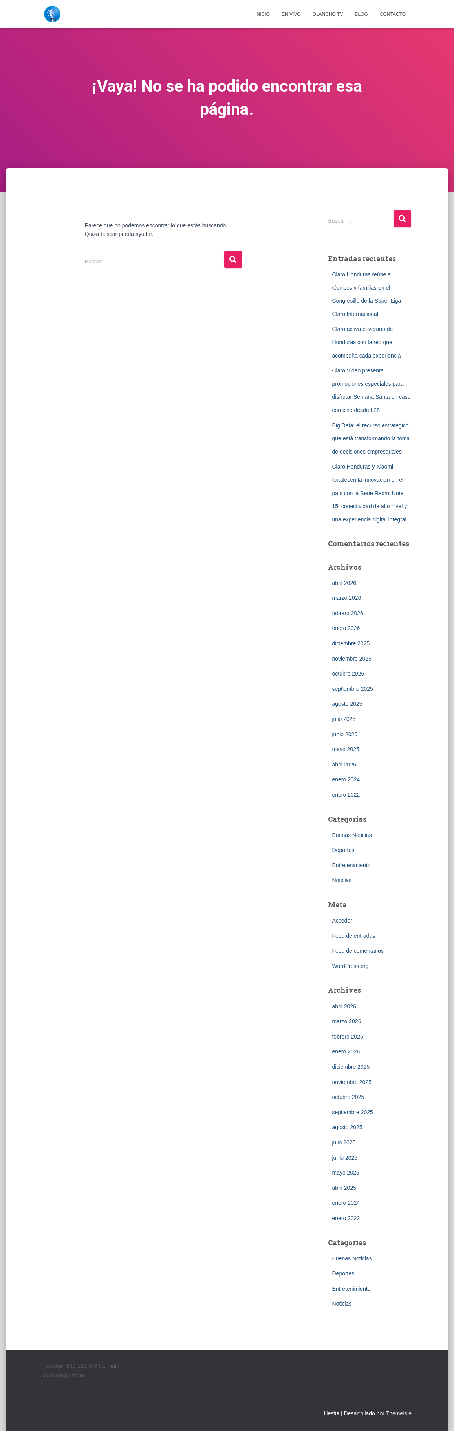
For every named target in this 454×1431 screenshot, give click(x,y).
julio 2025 (343, 719)
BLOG (361, 14)
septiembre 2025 (352, 689)
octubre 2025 (348, 673)
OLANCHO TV (328, 14)
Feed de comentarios (358, 951)
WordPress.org (350, 966)
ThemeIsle (399, 1413)
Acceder (342, 920)
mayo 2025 (345, 749)
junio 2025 (344, 734)
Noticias (341, 880)
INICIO (262, 14)
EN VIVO (291, 14)
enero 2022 (346, 795)
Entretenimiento (351, 865)
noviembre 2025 (351, 659)
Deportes (343, 850)
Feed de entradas (353, 936)
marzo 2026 (346, 598)
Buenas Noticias (352, 835)
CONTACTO (393, 14)
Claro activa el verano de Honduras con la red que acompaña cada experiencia (366, 342)
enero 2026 (346, 628)
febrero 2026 (347, 613)
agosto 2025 (347, 704)
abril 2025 (344, 764)
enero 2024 (346, 779)
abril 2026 (344, 583)
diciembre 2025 (351, 643)
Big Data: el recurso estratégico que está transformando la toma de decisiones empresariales (371, 438)
